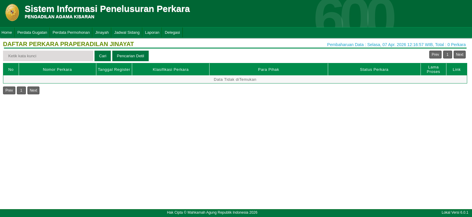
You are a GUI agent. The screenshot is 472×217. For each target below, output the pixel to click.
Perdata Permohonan (71, 32)
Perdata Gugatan (32, 32)
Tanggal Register (114, 69)
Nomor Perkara (57, 69)
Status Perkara (374, 69)
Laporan (152, 32)
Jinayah (102, 32)
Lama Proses (433, 69)
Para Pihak (268, 69)
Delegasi (172, 32)
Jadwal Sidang (127, 32)
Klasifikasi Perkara (171, 69)
